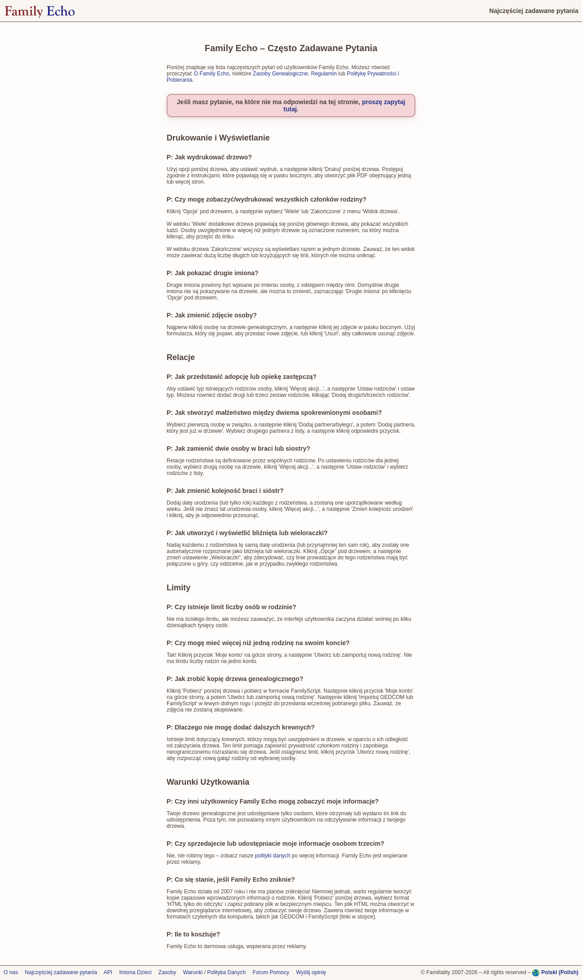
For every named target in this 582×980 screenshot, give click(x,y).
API (108, 972)
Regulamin (324, 73)
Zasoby (167, 972)
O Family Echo (211, 73)
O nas (11, 972)
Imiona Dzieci (135, 972)
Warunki (193, 972)
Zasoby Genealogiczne (280, 73)
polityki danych (273, 856)
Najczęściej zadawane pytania (61, 972)
